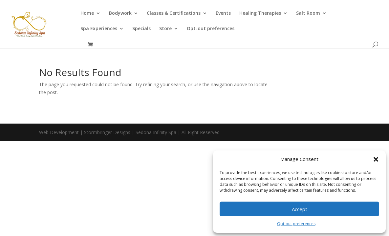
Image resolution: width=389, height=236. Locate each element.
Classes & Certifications (174, 13)
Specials (141, 28)
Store (165, 28)
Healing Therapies (260, 13)
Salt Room (308, 13)
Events (223, 13)
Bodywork (120, 13)
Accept (299, 209)
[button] (376, 159)
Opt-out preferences (296, 223)
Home (87, 13)
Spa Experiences (98, 28)
